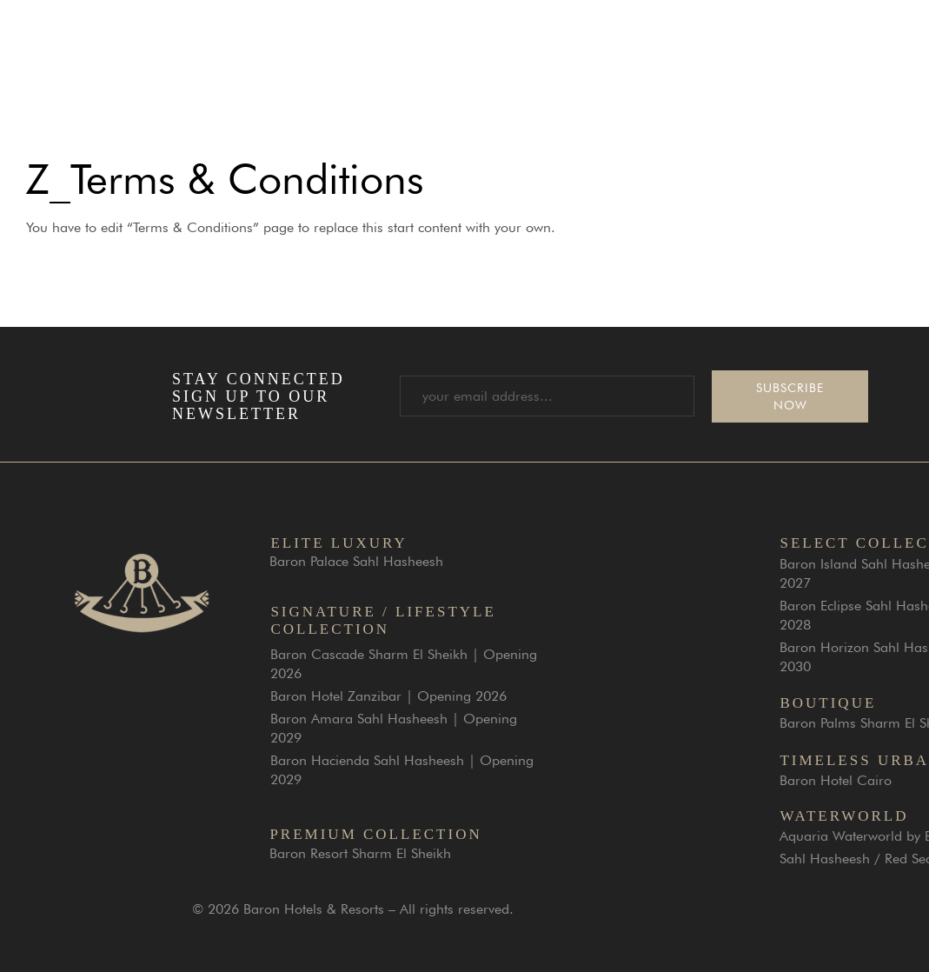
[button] (901, 44)
